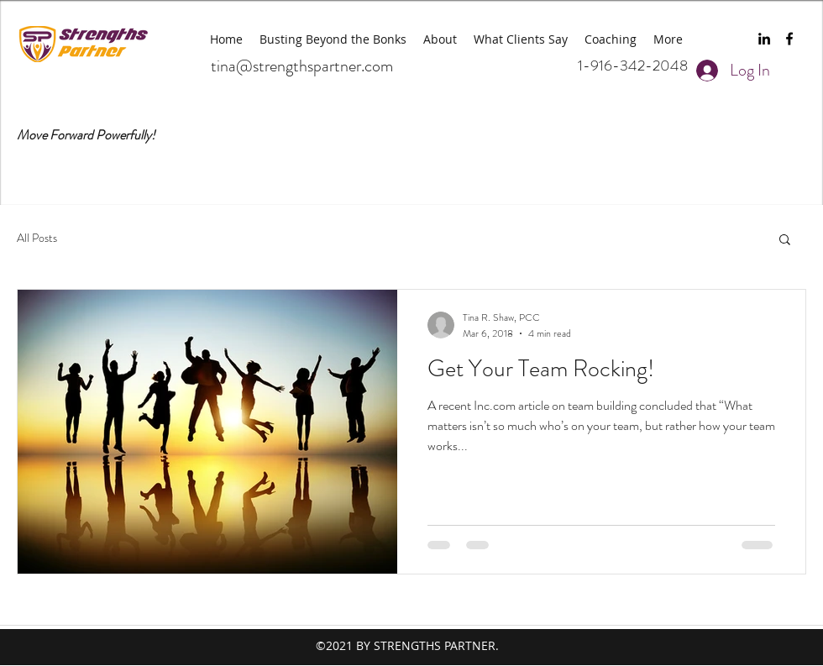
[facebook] (789, 38)
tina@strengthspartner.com (302, 66)
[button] (785, 240)
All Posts (37, 238)
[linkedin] (764, 38)
